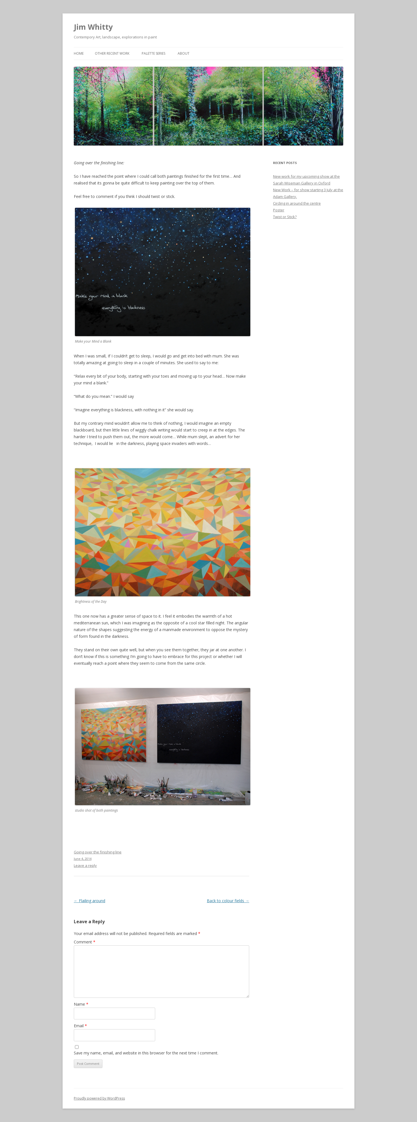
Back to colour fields (228, 900)
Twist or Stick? (285, 216)
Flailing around (89, 900)
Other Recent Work (112, 53)
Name (81, 1004)
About (183, 53)
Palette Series (153, 53)
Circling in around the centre (297, 203)
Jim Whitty (93, 27)
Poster (278, 210)
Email (80, 1025)
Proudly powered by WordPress (99, 1098)
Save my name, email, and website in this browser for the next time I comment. (146, 1053)
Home (79, 53)
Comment (84, 942)
